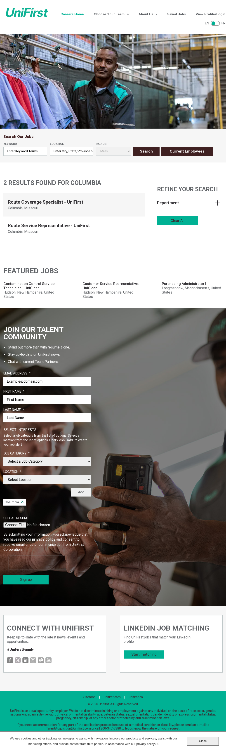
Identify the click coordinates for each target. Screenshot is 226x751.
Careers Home (72, 14)
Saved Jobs (176, 14)
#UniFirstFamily (20, 649)
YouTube (48, 660)
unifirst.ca (136, 697)
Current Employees (187, 151)
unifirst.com (112, 697)
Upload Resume (16, 518)
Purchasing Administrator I (184, 284)
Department (168, 202)
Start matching (144, 654)
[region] (189, 206)
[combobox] (71, 151)
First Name (13, 391)
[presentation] (38, 563)
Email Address (17, 373)
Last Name (13, 410)
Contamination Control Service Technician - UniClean (28, 286)
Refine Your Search (187, 189)
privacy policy (43, 539)
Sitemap (89, 697)
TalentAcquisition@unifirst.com (68, 728)
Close (203, 741)
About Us (146, 14)
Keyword (10, 144)
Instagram (33, 660)
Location (57, 144)
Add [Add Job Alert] (81, 492)
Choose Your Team (109, 14)
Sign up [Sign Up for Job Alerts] (26, 579)
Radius (101, 144)
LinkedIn (25, 660)
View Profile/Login (210, 14)
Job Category (16, 453)
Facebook (10, 660)
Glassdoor (41, 660)
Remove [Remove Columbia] (22, 502)
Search (146, 151)
